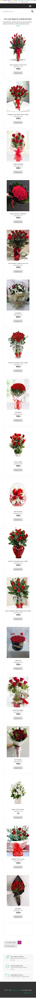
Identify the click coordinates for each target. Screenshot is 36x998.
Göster (18, 26)
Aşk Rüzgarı (18, 760)
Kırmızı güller (18, 462)
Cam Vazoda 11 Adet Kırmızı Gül (18, 264)
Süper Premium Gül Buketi (18, 214)
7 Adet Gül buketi (18, 164)
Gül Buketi (18, 313)
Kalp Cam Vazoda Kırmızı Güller (18, 363)
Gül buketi (18, 412)
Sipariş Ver (18, 73)
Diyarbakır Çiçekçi (16, 990)
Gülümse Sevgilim (18, 710)
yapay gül (18, 661)
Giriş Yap (10, 2)
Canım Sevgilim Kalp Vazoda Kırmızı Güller (18, 611)
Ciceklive (28, 993)
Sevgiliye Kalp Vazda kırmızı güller (18, 115)
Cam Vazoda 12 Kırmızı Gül (18, 65)
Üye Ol (15, 2)
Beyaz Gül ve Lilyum (18, 810)
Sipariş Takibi (23, 2)
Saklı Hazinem (18, 512)
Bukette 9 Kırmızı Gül (18, 859)
